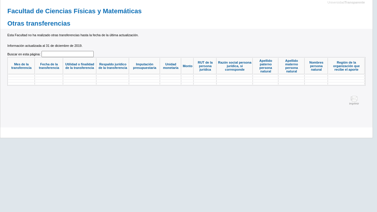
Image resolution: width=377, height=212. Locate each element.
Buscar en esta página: (24, 54)
